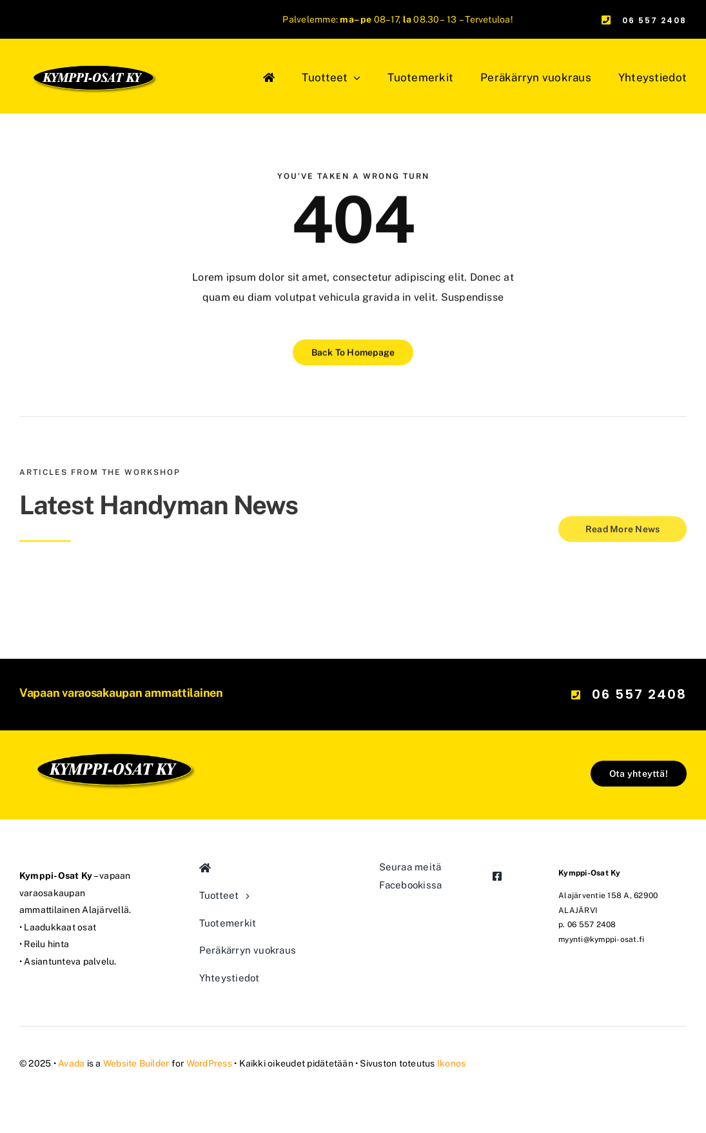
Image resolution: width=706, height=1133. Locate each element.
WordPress (209, 1063)
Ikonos (451, 1063)
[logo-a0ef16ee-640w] (113, 707)
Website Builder (136, 1063)
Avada (71, 1063)
